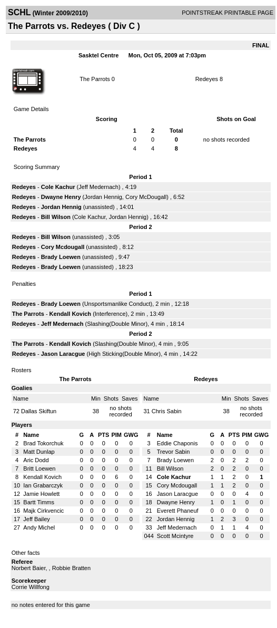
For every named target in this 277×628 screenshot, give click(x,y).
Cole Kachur (58, 187)
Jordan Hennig (103, 197)
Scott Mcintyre (175, 536)
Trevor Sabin (173, 451)
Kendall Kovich (70, 314)
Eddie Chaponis (177, 443)
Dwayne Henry (61, 197)
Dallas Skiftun (38, 411)
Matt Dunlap (38, 451)
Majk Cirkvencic (43, 510)
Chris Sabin (167, 411)
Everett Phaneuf (178, 510)
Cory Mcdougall (63, 247)
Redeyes (206, 79)
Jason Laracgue (63, 354)
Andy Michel (39, 527)
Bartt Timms (38, 502)
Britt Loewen (39, 468)
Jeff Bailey (36, 519)
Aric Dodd (35, 460)
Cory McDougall (145, 197)
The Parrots (95, 79)
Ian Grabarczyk (43, 485)
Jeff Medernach (98, 187)
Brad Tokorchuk (43, 443)
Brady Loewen (61, 257)
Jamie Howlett (41, 494)
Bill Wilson (56, 217)
